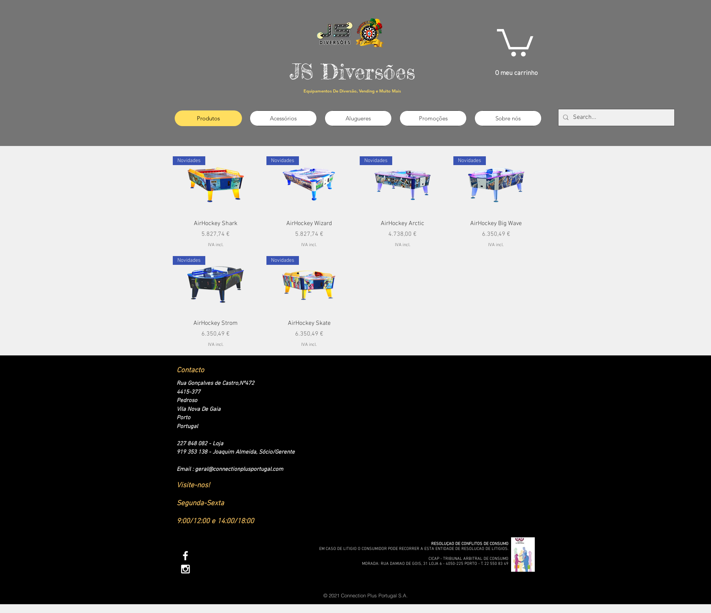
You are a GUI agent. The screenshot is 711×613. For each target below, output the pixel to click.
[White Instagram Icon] (185, 569)
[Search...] (615, 117)
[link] (515, 41)
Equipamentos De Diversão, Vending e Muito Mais (352, 91)
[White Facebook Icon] (185, 556)
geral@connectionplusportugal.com (239, 469)
